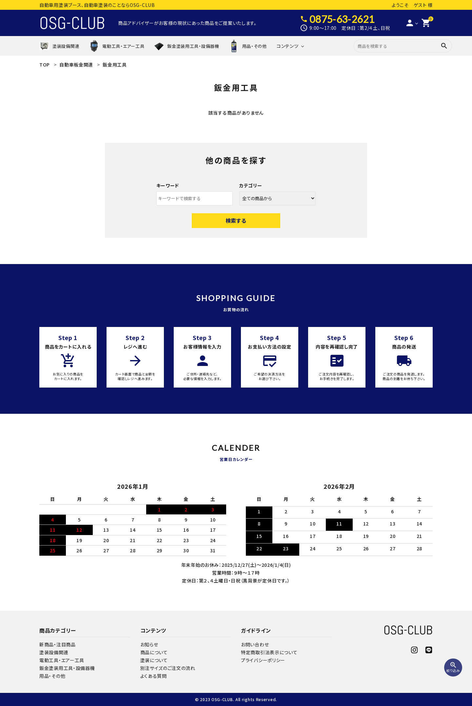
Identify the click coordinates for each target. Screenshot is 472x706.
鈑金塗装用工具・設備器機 (67, 668)
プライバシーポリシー (263, 660)
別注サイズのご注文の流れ (167, 668)
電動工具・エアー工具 (61, 660)
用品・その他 (52, 676)
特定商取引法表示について (269, 652)
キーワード (167, 185)
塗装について (154, 660)
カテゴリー (250, 185)
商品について (154, 652)
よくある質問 (153, 676)
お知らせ (149, 644)
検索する (236, 220)
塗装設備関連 (53, 652)
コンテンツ (288, 46)
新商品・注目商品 (57, 644)
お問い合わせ (255, 644)
